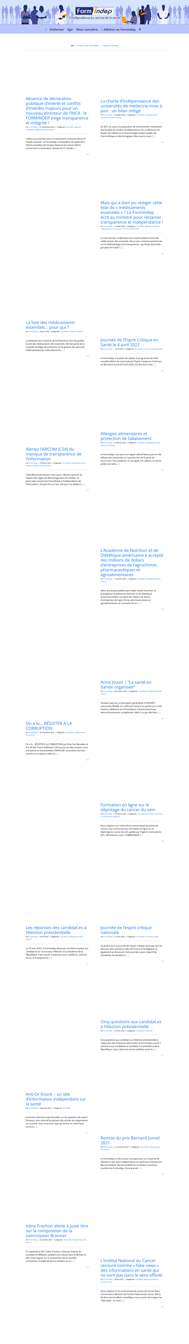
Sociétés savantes (76, 331)
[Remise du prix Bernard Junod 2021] (132, 1098)
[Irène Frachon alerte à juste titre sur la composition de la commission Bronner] (57, 1202)
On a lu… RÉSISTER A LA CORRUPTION (49, 725)
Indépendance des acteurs (44, 129)
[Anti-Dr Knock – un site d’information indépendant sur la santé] (57, 1077)
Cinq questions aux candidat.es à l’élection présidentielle (131, 1024)
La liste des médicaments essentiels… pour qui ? (50, 324)
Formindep (33, 127)
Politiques (149, 1031)
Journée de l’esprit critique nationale (126, 930)
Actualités (70, 127)
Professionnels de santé (41, 465)
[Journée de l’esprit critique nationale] (132, 886)
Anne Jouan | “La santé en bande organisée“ (126, 684)
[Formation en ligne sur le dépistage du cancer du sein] (132, 763)
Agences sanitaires (152, 226)
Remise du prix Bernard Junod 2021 (130, 1140)
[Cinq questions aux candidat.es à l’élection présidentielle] (132, 993)
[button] (140, 28)
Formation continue (154, 814)
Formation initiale (114, 117)
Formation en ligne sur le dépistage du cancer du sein (128, 807)
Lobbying (110, 445)
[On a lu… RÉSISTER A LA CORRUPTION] (57, 668)
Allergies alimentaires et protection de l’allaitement (126, 436)
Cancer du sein (106, 1282)
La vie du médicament (130, 229)
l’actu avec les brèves (88, 45)
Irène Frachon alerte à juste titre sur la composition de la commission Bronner (57, 1230)
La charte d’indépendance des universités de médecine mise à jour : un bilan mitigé (131, 105)
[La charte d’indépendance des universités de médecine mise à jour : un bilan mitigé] (132, 74)
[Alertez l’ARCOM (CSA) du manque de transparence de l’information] (57, 411)
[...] (74, 148)
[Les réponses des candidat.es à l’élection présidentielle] (57, 886)
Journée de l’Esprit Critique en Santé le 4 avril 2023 (129, 342)
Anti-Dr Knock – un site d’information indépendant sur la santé (56, 1099)
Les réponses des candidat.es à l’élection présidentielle (56, 930)
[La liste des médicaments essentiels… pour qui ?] (57, 290)
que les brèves (111, 45)
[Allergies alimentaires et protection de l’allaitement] (132, 404)
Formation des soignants (153, 349)
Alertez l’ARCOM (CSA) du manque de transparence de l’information (54, 454)
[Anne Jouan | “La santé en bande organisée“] (132, 648)
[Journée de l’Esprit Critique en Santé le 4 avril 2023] (132, 298)
